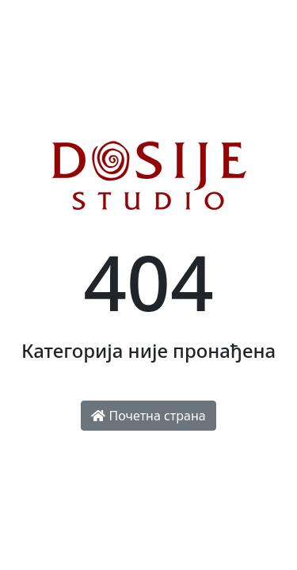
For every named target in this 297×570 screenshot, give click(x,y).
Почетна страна (148, 415)
